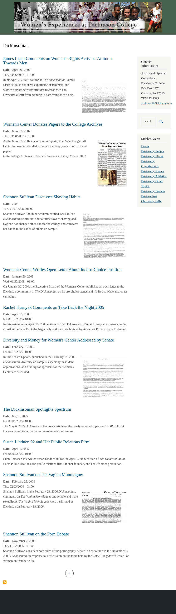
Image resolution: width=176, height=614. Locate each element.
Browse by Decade (153, 191)
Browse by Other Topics (151, 184)
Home (145, 146)
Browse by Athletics (154, 176)
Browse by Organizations (150, 164)
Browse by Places (152, 156)
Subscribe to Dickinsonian (4, 582)
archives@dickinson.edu (156, 103)
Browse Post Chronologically (151, 199)
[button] (104, 96)
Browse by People (152, 151)
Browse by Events (152, 171)
